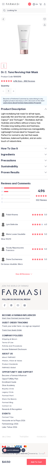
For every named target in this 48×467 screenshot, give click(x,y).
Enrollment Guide (9, 382)
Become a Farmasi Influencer (14, 375)
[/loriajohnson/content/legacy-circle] (7, 392)
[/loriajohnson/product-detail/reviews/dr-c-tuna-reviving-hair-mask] (24, 274)
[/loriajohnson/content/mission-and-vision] (12, 361)
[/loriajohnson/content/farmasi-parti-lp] (8, 396)
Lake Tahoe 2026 (9, 427)
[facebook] (4, 305)
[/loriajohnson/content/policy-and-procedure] (12, 346)
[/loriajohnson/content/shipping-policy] (9, 339)
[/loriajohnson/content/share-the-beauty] (9, 399)
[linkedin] (24, 305)
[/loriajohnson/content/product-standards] (10, 364)
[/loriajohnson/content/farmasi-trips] (7, 417)
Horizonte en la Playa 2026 (13, 421)
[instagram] (11, 305)
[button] (6, 446)
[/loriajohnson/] (12, 4)
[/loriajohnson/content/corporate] (9, 368)
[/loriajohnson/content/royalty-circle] (8, 389)
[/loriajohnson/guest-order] (12, 330)
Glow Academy (8, 385)
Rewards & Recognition (12, 409)
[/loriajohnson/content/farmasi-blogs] (7, 403)
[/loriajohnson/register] (16, 318)
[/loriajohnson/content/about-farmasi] (8, 357)
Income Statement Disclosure (14, 349)
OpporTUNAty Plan (10, 379)
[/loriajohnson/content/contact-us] (6, 406)
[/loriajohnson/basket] (40, 4)
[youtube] (17, 305)
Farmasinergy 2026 (10, 424)
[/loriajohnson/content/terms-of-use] (7, 343)
